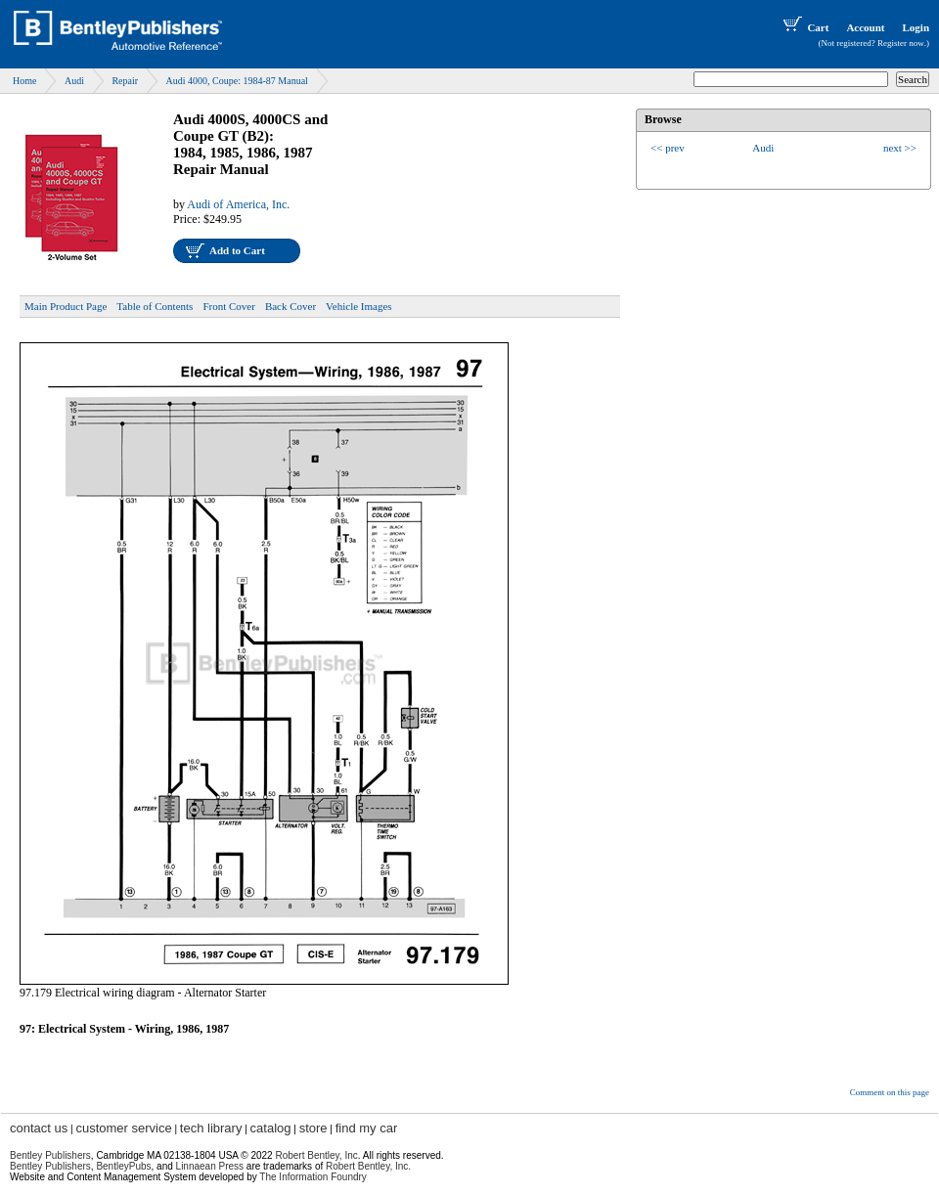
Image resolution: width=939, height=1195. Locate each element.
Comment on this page (889, 1092)
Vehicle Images (359, 306)
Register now (900, 43)
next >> (900, 148)
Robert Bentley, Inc (316, 1155)
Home (24, 80)
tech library (211, 1128)
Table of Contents (154, 306)
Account (865, 27)
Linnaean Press (210, 1166)
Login (915, 27)
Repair (125, 80)
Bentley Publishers (50, 1155)
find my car (366, 1128)
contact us (38, 1128)
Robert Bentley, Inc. (368, 1166)
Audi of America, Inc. (238, 204)
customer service (123, 1128)
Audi (74, 80)
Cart (804, 27)
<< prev (667, 148)
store (313, 1128)
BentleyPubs (123, 1166)
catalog (270, 1128)
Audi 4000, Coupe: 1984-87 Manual (237, 80)
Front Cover (228, 306)
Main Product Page (65, 306)
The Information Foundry (313, 1177)
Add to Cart (237, 250)
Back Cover (290, 306)
